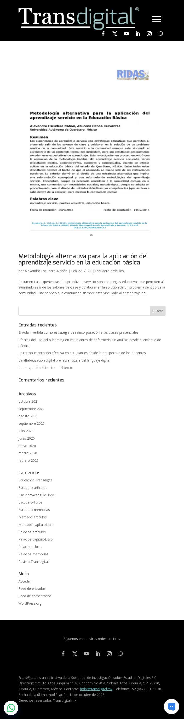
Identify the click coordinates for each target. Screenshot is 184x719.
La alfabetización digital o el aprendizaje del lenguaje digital (64, 360)
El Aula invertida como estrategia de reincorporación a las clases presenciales (78, 332)
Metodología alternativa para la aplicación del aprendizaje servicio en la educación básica (83, 259)
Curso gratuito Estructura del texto (45, 367)
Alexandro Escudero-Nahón (46, 271)
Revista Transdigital (33, 561)
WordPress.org (29, 603)
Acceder (24, 581)
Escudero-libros (30, 502)
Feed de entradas (32, 588)
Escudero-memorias (34, 509)
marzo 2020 (27, 453)
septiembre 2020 (31, 423)
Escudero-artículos (109, 271)
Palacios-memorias (33, 554)
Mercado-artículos (32, 517)
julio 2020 (26, 431)
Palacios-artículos (32, 532)
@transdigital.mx (99, 689)
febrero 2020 (28, 460)
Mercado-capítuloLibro (36, 524)
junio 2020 (26, 438)
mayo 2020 (27, 445)
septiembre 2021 (31, 408)
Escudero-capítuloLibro (36, 495)
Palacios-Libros (30, 546)
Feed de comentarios (35, 596)
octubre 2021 (28, 401)
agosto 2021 (28, 416)
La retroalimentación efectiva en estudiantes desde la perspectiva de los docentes (82, 352)
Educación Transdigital (35, 480)
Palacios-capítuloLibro (35, 539)
